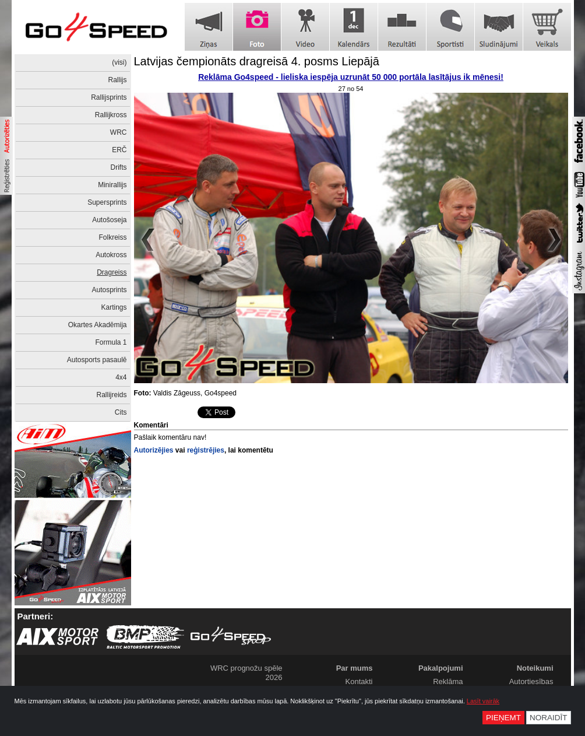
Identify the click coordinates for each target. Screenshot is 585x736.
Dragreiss (111, 272)
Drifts (119, 167)
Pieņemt (503, 717)
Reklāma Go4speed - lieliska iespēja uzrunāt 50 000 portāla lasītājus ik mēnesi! (350, 77)
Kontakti (359, 681)
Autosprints (108, 290)
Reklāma (448, 681)
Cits (121, 412)
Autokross (111, 255)
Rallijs (117, 80)
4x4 (120, 377)
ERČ (119, 150)
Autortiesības (531, 681)
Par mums (354, 668)
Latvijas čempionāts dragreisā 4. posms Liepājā (256, 61)
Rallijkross (111, 115)
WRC (118, 132)
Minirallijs (112, 185)
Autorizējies (154, 450)
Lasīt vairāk (483, 701)
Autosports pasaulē (97, 360)
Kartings (113, 307)
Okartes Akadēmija (97, 325)
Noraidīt (549, 717)
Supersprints (106, 202)
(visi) (119, 62)
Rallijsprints (108, 97)
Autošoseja (109, 220)
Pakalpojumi (440, 668)
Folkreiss (112, 237)
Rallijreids (111, 395)
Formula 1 (110, 342)
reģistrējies (205, 450)
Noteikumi (535, 668)
